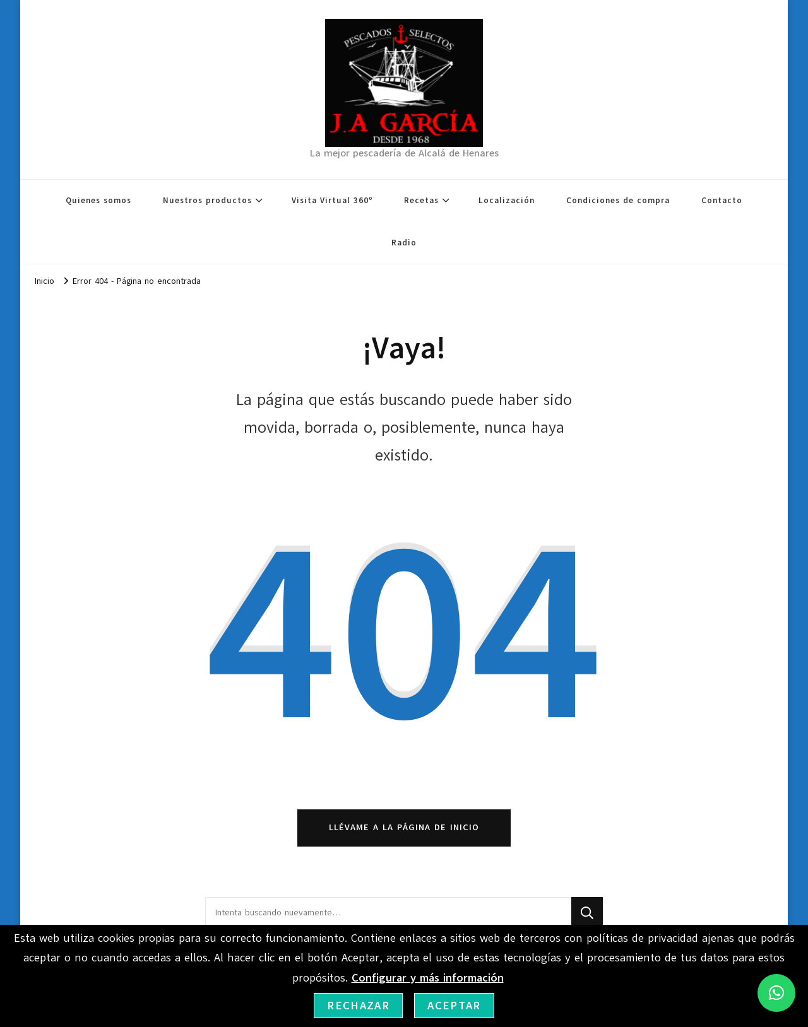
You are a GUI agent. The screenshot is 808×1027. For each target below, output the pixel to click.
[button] (776, 993)
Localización (506, 200)
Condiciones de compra (618, 200)
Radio (404, 243)
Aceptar (453, 1005)
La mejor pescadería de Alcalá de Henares (404, 153)
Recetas (421, 200)
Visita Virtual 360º (332, 200)
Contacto (721, 200)
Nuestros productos (207, 200)
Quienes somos (98, 200)
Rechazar (358, 1005)
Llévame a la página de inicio (404, 827)
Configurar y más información (428, 977)
